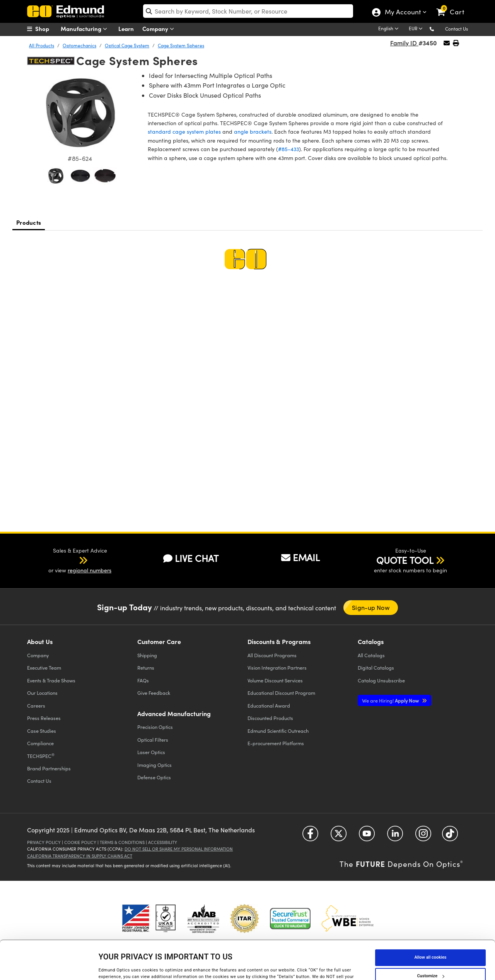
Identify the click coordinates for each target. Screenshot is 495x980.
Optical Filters (152, 739)
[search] (248, 11)
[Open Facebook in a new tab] (310, 836)
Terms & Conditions (122, 842)
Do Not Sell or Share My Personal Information (179, 849)
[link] (454, 6)
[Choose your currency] (417, 29)
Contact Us (456, 29)
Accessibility (162, 842)
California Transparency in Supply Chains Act (79, 856)
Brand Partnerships (49, 768)
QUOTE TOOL (405, 560)
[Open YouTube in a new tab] (366, 836)
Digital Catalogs (376, 667)
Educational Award (269, 705)
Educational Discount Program (281, 692)
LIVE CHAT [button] (190, 558)
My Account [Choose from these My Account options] (402, 12)
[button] (438, 28)
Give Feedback (153, 692)
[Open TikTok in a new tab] (450, 836)
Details (105, 966)
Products (28, 222)
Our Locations (42, 692)
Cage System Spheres (181, 45)
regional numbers (89, 570)
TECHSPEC (41, 755)
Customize (430, 939)
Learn (126, 28)
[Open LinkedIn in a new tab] (395, 836)
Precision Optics (155, 726)
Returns (145, 667)
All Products (41, 45)
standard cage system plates (184, 131)
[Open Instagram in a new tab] (423, 836)
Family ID (404, 43)
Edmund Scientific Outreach (278, 730)
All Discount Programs (272, 655)
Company (160, 28)
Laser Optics (151, 752)
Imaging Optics (154, 764)
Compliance (40, 743)
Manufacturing (86, 28)
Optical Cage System (127, 45)
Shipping (147, 655)
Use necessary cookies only (430, 958)
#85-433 (288, 149)
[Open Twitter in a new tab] (338, 836)
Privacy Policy (44, 842)
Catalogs (371, 655)
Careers (36, 705)
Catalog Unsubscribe (381, 680)
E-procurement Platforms (276, 743)
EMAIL (300, 557)
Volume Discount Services (275, 680)
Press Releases (44, 718)
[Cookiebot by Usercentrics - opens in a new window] (50, 966)
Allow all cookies (431, 921)
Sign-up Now (370, 607)
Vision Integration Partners (277, 667)
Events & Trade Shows (51, 680)
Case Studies (41, 730)
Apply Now (391, 700)
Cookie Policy (80, 842)
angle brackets (252, 131)
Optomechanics (79, 45)
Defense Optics (154, 777)
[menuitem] (46, 28)
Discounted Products (270, 718)
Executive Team (44, 667)
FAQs (143, 680)
